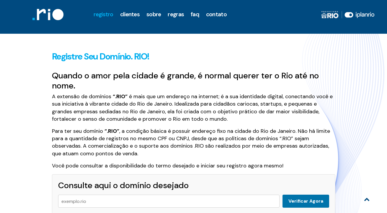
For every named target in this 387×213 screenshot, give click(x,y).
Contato (216, 14)
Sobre (153, 14)
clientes (130, 14)
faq (195, 14)
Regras (176, 14)
